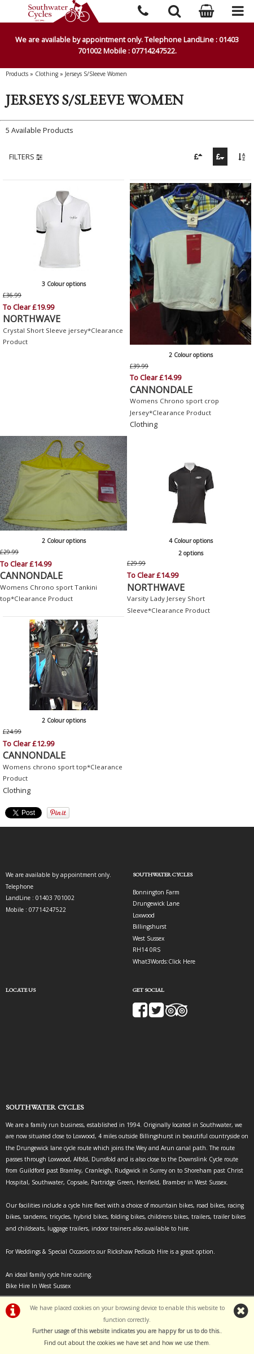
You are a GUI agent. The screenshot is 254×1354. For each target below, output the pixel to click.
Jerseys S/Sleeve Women (96, 74)
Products (17, 74)
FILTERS (25, 157)
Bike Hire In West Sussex (38, 1286)
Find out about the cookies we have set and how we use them (126, 1343)
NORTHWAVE (31, 319)
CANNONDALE (161, 390)
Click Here (181, 961)
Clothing (46, 74)
